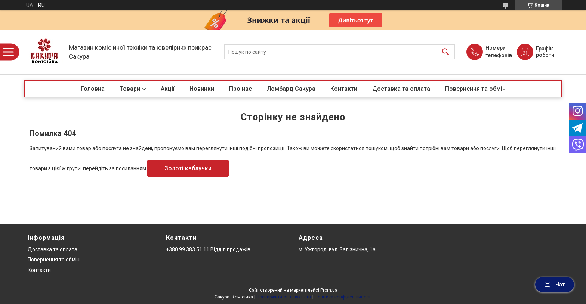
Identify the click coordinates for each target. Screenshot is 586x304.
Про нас (240, 88)
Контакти (343, 88)
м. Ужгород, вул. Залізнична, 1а (337, 249)
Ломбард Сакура (291, 88)
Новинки (201, 88)
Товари (130, 88)
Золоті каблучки (188, 168)
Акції (168, 88)
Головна (93, 88)
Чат (554, 284)
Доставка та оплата (401, 88)
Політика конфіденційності (343, 297)
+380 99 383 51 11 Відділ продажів (208, 249)
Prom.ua (328, 290)
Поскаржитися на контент (283, 297)
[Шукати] (445, 52)
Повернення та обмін (475, 88)
